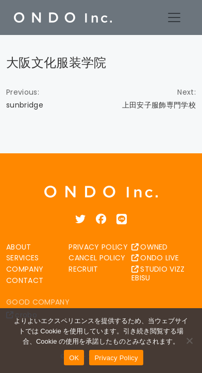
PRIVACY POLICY (98, 247)
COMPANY (24, 269)
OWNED (149, 247)
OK (74, 358)
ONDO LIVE (155, 258)
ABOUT (18, 247)
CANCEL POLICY (97, 258)
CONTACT (24, 280)
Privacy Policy (116, 358)
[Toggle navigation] (174, 17)
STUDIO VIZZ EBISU (158, 273)
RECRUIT (83, 269)
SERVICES (22, 258)
